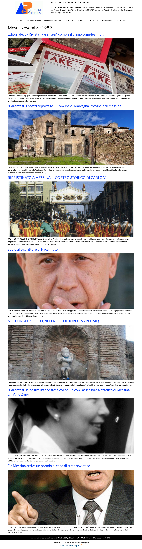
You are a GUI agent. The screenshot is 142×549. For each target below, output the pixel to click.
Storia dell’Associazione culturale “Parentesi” (44, 20)
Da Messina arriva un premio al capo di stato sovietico (49, 466)
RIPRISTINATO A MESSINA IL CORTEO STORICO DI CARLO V (57, 177)
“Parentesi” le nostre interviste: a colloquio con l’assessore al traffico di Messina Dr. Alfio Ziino (69, 392)
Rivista (94, 20)
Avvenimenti (107, 20)
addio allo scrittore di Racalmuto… (34, 249)
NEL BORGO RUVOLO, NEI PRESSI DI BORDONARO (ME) (53, 321)
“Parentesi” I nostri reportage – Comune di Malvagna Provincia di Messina (64, 106)
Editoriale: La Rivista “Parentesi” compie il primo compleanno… (56, 34)
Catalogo (70, 20)
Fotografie (121, 20)
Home (19, 20)
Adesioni (81, 20)
